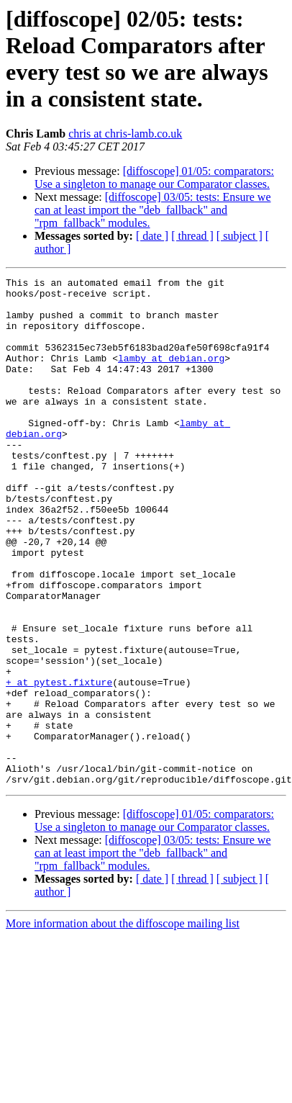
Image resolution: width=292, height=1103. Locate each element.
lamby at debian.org (171, 375)
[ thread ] (192, 236)
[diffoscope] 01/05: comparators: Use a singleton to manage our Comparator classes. (154, 177)
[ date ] (152, 236)
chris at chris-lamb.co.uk (125, 133)
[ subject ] (239, 236)
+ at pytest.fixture (59, 750)
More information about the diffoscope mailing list (122, 1012)
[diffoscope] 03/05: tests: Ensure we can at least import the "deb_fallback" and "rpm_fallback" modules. (153, 210)
